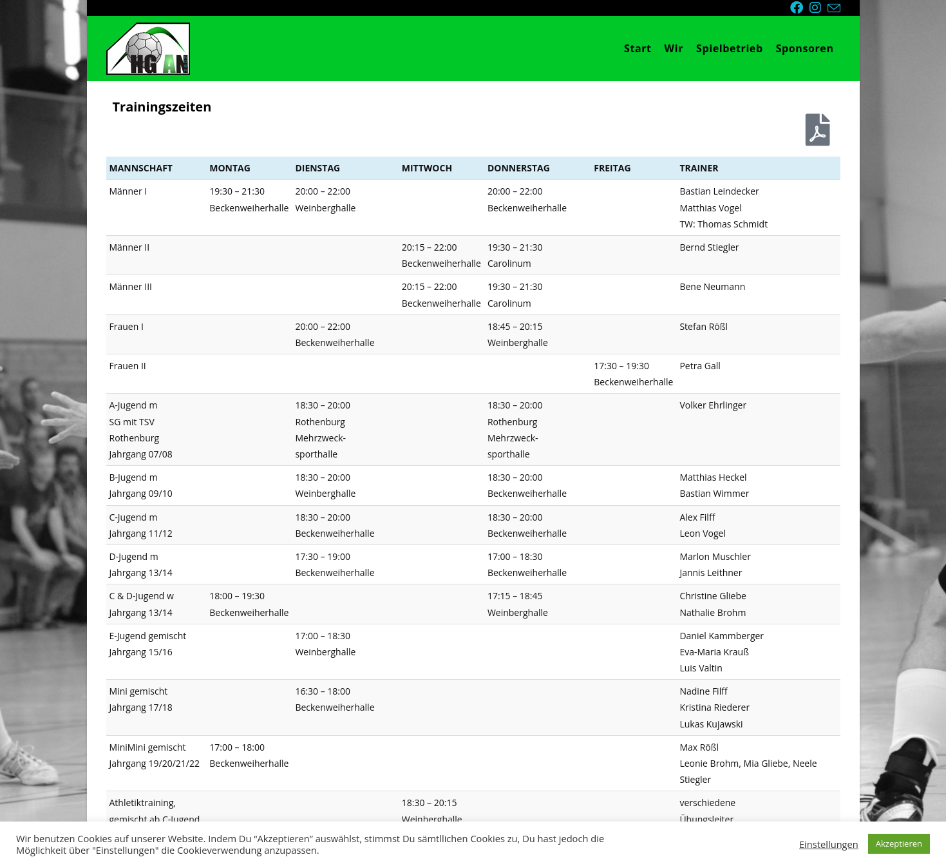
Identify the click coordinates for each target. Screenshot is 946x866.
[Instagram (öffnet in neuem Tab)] (818, 7)
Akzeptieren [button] (899, 843)
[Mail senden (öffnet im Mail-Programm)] (834, 8)
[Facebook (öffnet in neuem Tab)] (799, 7)
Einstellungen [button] (828, 844)
